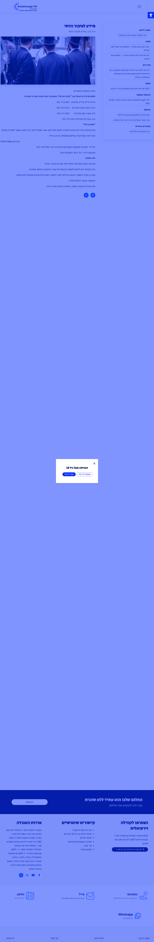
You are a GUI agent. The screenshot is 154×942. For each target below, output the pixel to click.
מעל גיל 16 (69, 474)
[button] (151, 15)
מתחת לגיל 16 (84, 474)
